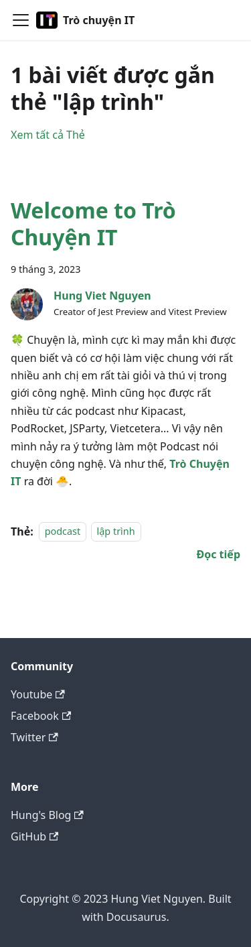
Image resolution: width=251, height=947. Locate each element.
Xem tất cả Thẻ (48, 134)
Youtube (38, 694)
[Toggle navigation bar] (21, 20)
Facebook (41, 715)
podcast (62, 531)
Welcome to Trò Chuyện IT (93, 223)
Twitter (34, 737)
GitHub (34, 836)
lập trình (116, 531)
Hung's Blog (47, 815)
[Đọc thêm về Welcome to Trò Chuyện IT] (218, 554)
